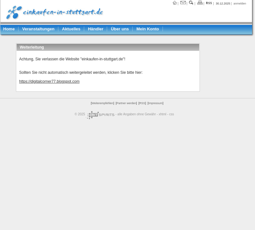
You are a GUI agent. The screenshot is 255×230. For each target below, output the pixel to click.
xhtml (162, 114)
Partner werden (126, 103)
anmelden (239, 3)
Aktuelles (71, 29)
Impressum (155, 103)
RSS (142, 103)
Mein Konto (147, 29)
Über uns (120, 29)
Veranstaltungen (38, 29)
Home (9, 29)
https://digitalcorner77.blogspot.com (49, 81)
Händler (95, 29)
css (171, 114)
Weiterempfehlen (102, 103)
